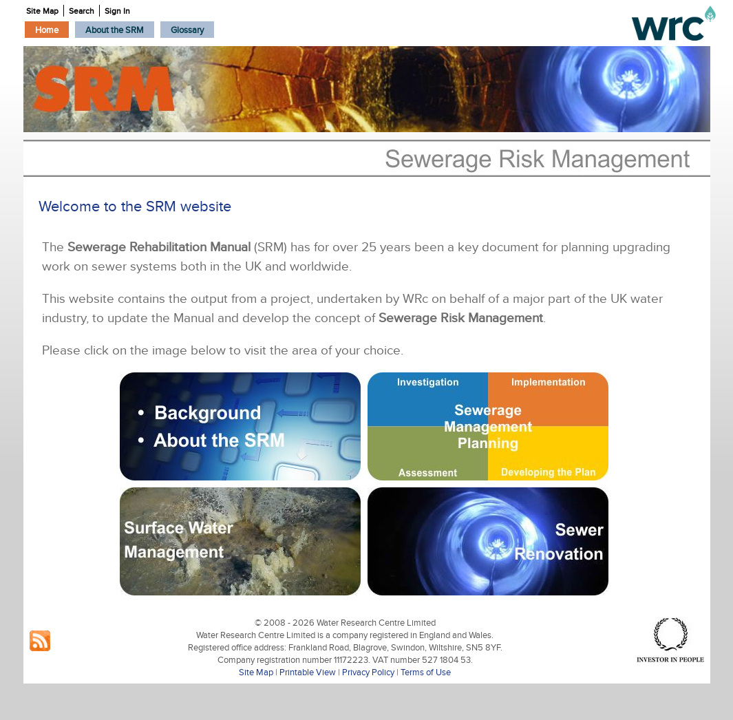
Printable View (307, 672)
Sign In (117, 11)
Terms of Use (426, 672)
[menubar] (119, 29)
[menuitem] (47, 29)
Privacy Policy (368, 672)
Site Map (256, 672)
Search (81, 11)
